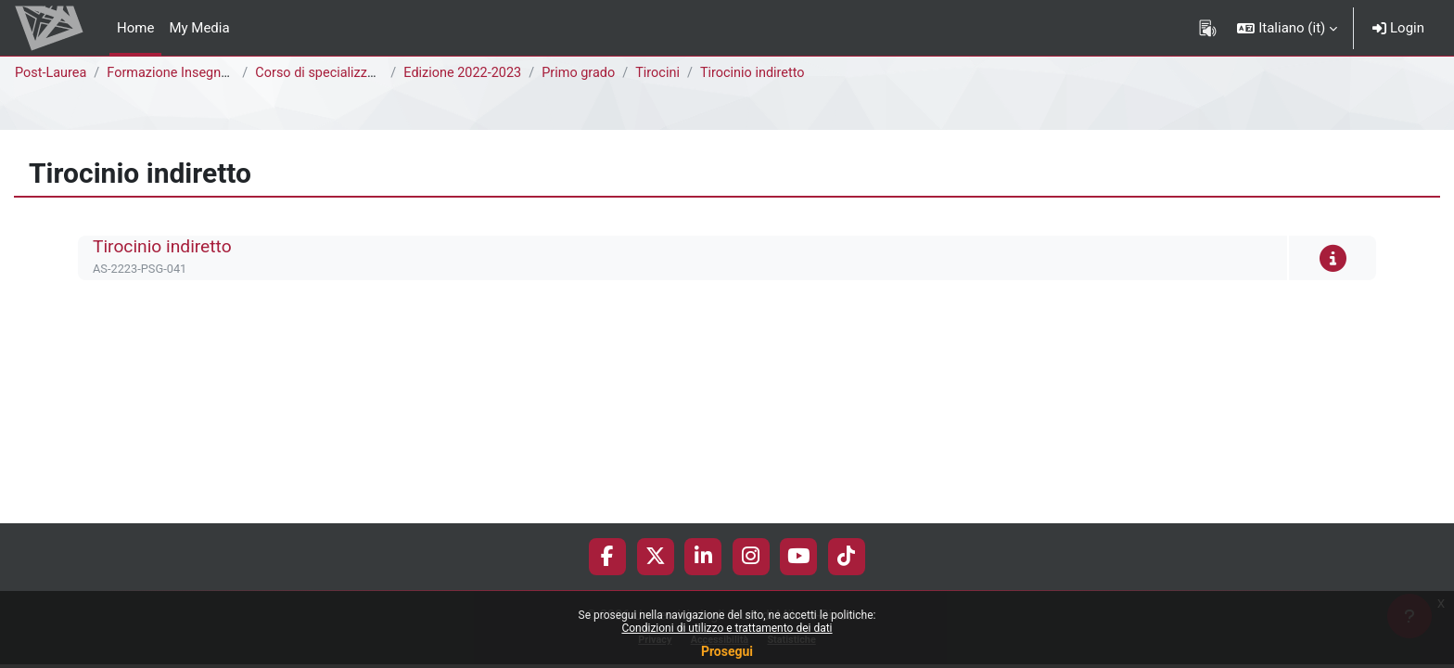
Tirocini (669, 73)
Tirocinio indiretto (766, 73)
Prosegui (727, 651)
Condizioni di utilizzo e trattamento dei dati (726, 628)
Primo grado (587, 73)
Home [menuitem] (135, 27)
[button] (1287, 28)
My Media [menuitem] (199, 27)
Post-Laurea (52, 73)
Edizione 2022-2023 (467, 73)
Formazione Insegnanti (179, 73)
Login (1398, 27)
